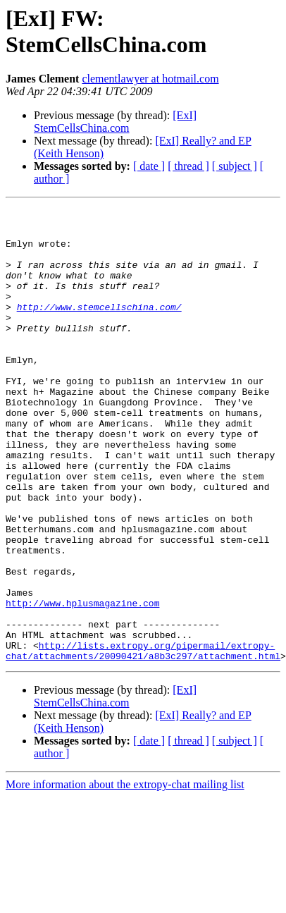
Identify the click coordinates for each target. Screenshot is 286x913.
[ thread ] (188, 166)
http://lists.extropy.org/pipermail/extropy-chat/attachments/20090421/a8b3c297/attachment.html (143, 740)
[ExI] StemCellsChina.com (115, 121)
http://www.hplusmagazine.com (82, 683)
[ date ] (149, 166)
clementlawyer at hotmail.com (150, 79)
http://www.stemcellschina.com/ (99, 327)
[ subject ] (234, 166)
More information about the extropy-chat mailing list (125, 875)
